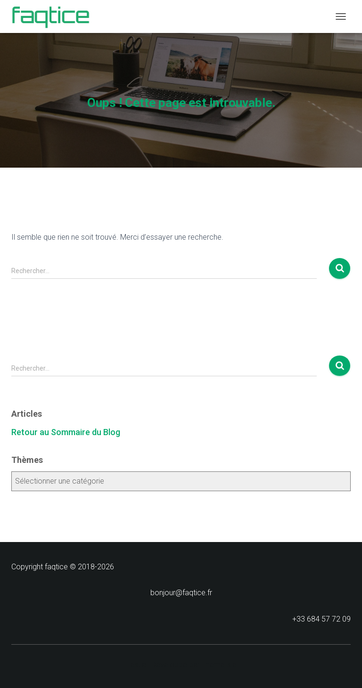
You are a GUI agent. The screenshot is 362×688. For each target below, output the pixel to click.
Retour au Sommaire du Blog (65, 432)
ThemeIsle (219, 664)
